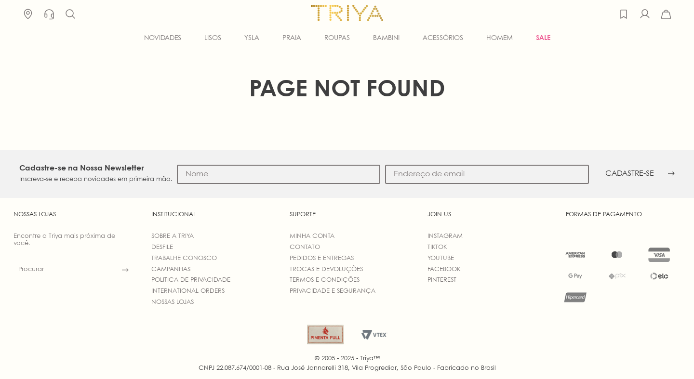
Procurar (31, 269)
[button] (70, 14)
